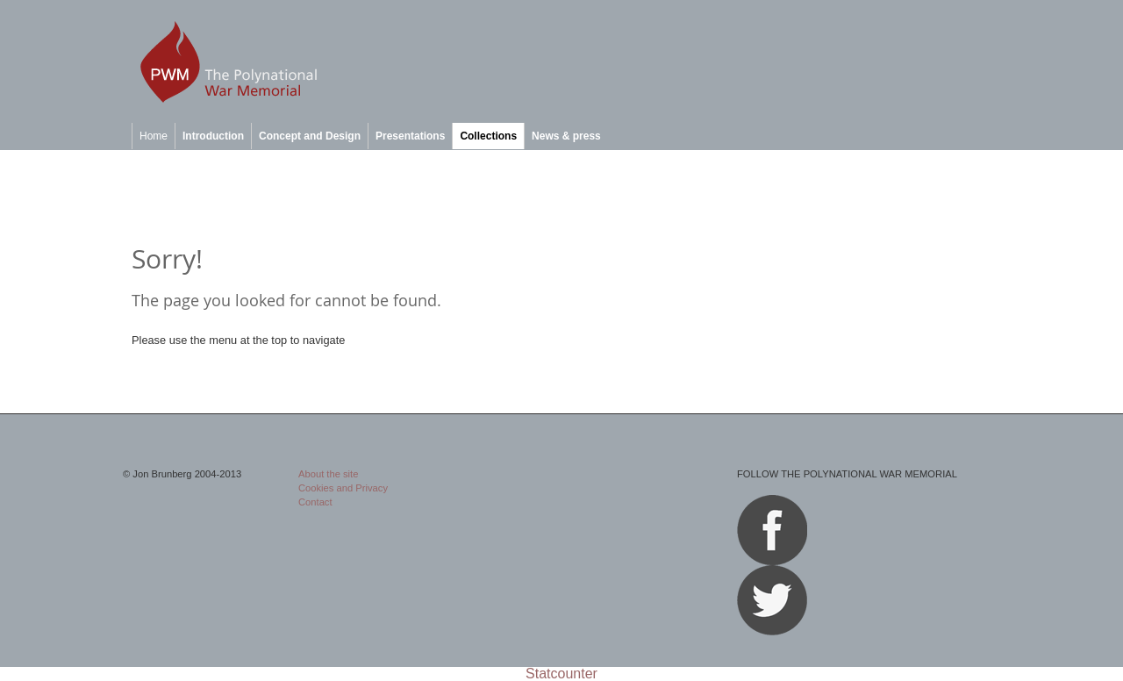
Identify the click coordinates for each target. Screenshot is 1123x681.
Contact (315, 502)
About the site (328, 474)
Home (153, 136)
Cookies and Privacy (343, 488)
